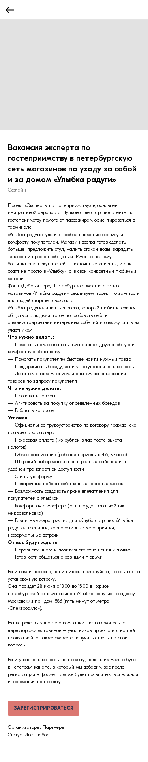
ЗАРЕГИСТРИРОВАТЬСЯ (43, 708)
